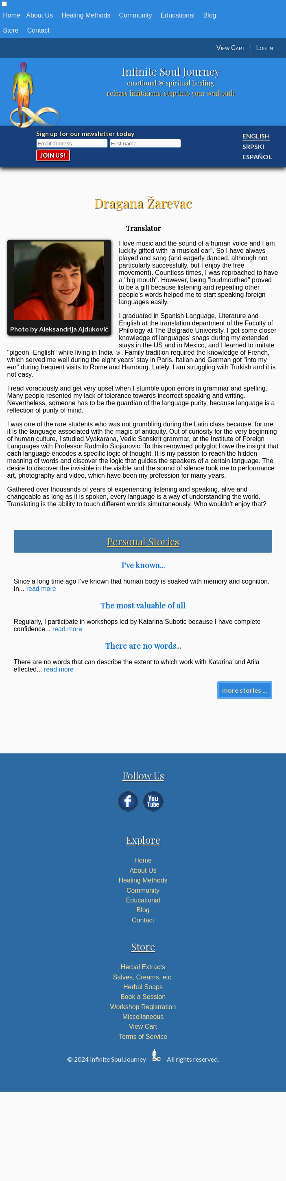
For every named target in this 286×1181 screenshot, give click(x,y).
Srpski (253, 146)
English (256, 136)
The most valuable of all (143, 605)
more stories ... (244, 690)
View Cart (230, 47)
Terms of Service (143, 1036)
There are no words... (143, 646)
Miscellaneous (143, 1016)
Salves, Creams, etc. (143, 977)
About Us (39, 15)
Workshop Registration (143, 1006)
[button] (4, 4)
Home (11, 15)
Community (135, 15)
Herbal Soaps (143, 986)
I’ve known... (143, 565)
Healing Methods (85, 15)
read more (41, 588)
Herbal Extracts (143, 967)
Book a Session (143, 996)
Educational (178, 15)
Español (257, 156)
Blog (209, 15)
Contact (38, 30)
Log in (264, 47)
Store (10, 30)
